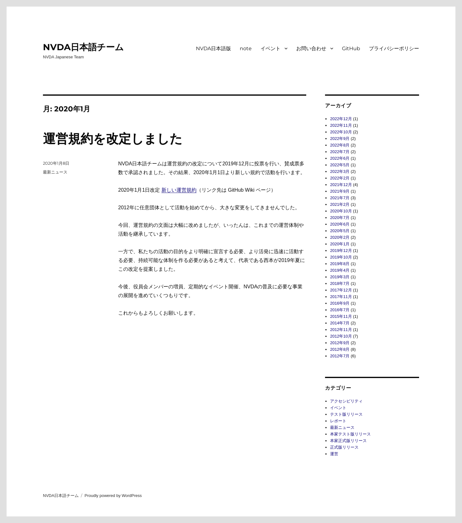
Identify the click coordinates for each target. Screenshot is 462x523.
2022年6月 (339, 158)
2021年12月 (341, 184)
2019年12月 (341, 250)
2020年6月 (339, 224)
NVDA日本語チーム (83, 47)
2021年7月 (339, 197)
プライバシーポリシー (394, 48)
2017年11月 (341, 296)
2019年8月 (339, 263)
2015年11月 (341, 316)
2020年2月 (339, 237)
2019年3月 (339, 277)
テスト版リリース (346, 414)
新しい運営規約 (179, 190)
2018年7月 (339, 283)
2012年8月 (339, 349)
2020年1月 (339, 244)
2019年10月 (341, 257)
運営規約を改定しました (112, 138)
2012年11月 (341, 329)
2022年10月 (341, 132)
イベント (270, 48)
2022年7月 (339, 151)
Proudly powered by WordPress (113, 495)
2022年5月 (339, 165)
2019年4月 (339, 270)
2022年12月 (341, 118)
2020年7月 (339, 217)
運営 (334, 453)
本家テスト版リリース (350, 434)
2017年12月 (341, 290)
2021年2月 (339, 204)
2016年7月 (339, 309)
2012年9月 (339, 342)
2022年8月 (339, 145)
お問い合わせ (311, 48)
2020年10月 (341, 211)
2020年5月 (339, 230)
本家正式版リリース (348, 440)
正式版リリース (344, 447)
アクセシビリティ (346, 401)
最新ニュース (55, 171)
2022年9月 (339, 138)
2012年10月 (341, 336)
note (246, 48)
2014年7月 (339, 323)
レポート (338, 421)
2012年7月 (339, 356)
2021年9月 (339, 191)
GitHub (351, 48)
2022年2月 (339, 178)
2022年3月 (339, 171)
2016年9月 (339, 303)
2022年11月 (341, 125)
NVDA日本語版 (213, 48)
